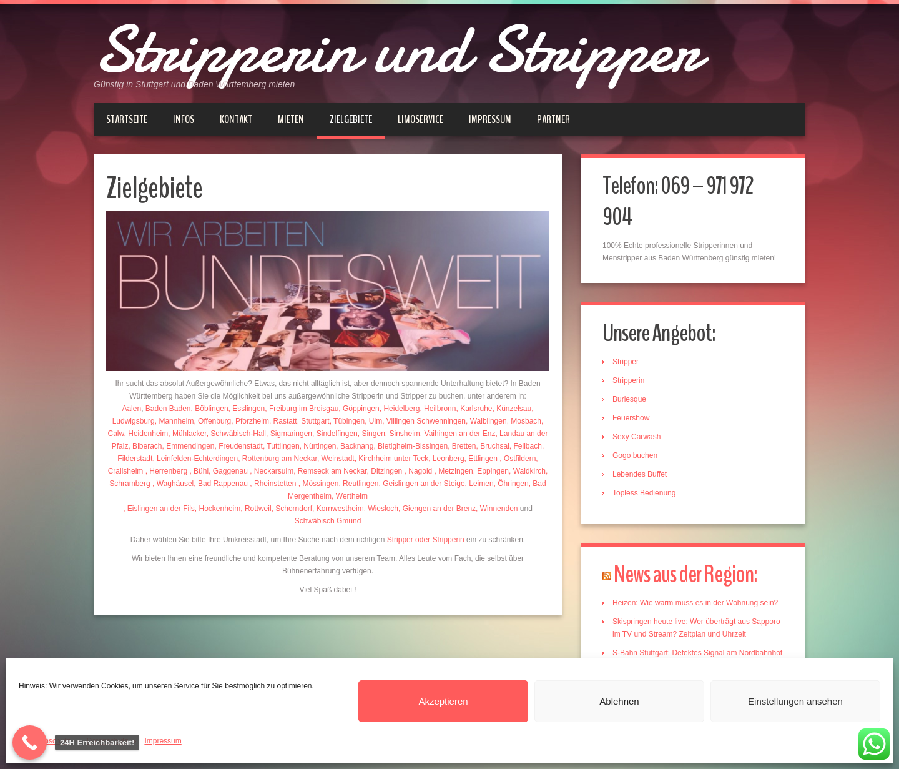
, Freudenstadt (239, 446)
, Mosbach (524, 421)
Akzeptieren (443, 701)
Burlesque (629, 399)
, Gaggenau (229, 471)
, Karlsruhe (474, 408)
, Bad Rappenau (222, 483)
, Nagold (420, 471)
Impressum (162, 741)
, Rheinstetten (274, 483)
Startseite (126, 119)
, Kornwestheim (338, 508)
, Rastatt (283, 421)
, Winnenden (497, 508)
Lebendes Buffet (639, 474)
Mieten (291, 119)
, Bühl (199, 471)
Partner (553, 119)
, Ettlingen (482, 458)
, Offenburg (212, 421)
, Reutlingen (358, 483)
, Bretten (462, 446)
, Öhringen (511, 483)
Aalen (131, 408)
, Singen (371, 433)
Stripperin (628, 380)
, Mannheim (174, 421)
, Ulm (373, 421)
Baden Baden (168, 408)
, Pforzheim (250, 421)
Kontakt (236, 119)
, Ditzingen (386, 471)
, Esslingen (246, 408)
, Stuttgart (313, 421)
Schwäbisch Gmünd (328, 521)
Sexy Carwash (636, 436)
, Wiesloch (381, 508)
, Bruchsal (492, 446)
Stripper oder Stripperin (425, 539)
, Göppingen (358, 408)
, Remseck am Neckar (329, 471)
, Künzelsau (512, 408)
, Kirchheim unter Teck (392, 458)
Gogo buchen (634, 455)
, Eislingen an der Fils (159, 508)
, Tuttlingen (281, 446)
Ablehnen (619, 701)
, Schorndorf (292, 508)
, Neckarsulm (271, 471)
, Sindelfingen (335, 433)
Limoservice (420, 119)
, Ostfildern (517, 458)
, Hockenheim (217, 508)
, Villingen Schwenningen (424, 421)
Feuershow (630, 418)
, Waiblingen (486, 421)
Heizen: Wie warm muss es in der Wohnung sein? (695, 602)
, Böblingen (209, 408)
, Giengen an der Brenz (437, 508)
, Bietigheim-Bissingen (410, 446)
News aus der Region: (685, 574)
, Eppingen (491, 471)
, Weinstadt (336, 458)
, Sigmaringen (289, 433)
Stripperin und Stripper (397, 50)
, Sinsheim (402, 433)
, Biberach (145, 446)
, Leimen (479, 483)
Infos (183, 119)
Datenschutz (50, 741)
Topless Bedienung (643, 493)
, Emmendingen (188, 446)
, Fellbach (525, 446)
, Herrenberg (167, 471)
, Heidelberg (400, 408)
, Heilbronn (438, 408)
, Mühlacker (187, 433)
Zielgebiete (351, 119)
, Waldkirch (527, 471)
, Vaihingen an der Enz (458, 433)
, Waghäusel (173, 483)
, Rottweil (255, 508)
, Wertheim (350, 496)
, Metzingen (454, 471)
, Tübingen (347, 421)
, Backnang (354, 446)
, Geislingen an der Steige (421, 483)
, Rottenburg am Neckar (277, 458)
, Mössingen (318, 483)
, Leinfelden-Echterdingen (195, 458)
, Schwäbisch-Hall (236, 433)
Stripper (625, 361)
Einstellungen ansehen (795, 701)
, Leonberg (446, 458)
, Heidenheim (146, 433)
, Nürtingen (318, 446)
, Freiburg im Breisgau (301, 408)
